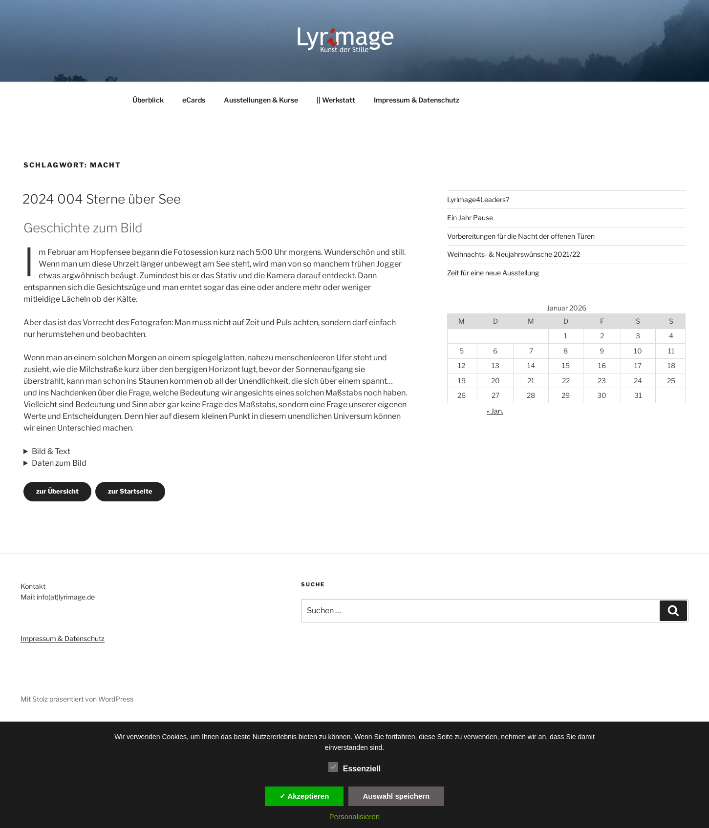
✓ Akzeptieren (304, 796)
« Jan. (495, 411)
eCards (193, 100)
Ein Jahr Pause (470, 217)
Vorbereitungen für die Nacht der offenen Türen (521, 236)
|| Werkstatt (336, 100)
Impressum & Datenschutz (416, 100)
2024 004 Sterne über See (101, 199)
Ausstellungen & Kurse (261, 100)
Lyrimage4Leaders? (478, 199)
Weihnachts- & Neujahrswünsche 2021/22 (513, 254)
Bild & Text (51, 451)
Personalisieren (354, 816)
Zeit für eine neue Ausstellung (493, 273)
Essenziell (354, 767)
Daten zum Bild (59, 463)
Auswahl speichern (396, 796)
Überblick (148, 100)
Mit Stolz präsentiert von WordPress (77, 699)
